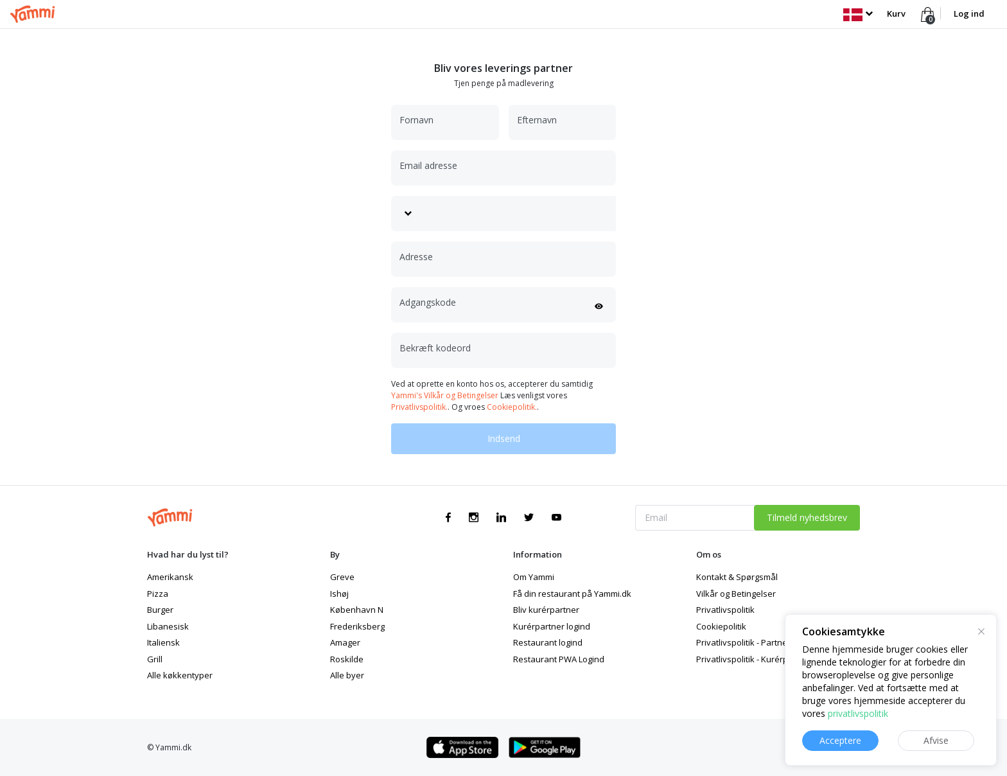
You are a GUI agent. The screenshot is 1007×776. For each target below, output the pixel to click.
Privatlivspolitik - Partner (743, 642)
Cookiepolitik (721, 626)
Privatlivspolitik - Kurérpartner (754, 659)
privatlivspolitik (858, 713)
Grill (154, 659)
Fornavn (416, 120)
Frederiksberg (357, 626)
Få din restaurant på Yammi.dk (572, 593)
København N (356, 609)
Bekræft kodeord (435, 348)
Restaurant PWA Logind (558, 659)
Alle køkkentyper (180, 675)
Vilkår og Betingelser (736, 593)
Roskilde (346, 659)
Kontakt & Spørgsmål (737, 577)
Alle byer (347, 675)
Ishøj (339, 593)
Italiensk (163, 642)
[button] (857, 13)
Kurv (896, 13)
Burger (160, 609)
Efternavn (537, 120)
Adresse (416, 257)
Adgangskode (427, 302)
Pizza (157, 593)
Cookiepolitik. (512, 406)
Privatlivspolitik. (419, 406)
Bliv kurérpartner (546, 609)
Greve (342, 577)
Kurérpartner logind (551, 626)
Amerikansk (170, 577)
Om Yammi (533, 577)
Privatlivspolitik (725, 609)
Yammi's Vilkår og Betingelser (444, 395)
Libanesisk (168, 626)
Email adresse (428, 165)
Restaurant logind (547, 642)
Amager (345, 642)
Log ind (969, 13)
